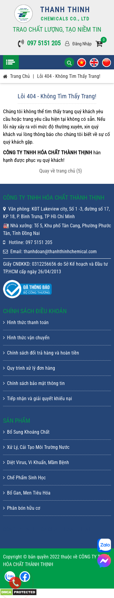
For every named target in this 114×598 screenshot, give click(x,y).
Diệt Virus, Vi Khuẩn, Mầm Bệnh (36, 462)
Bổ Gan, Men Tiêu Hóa (26, 493)
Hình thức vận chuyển (26, 338)
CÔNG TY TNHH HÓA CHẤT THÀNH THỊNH (47, 529)
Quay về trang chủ (60, 171)
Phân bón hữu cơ (21, 508)
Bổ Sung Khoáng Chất (26, 432)
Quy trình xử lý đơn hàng (29, 368)
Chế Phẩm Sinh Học (24, 478)
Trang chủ (20, 76)
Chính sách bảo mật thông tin (34, 383)
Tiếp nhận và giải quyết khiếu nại (37, 398)
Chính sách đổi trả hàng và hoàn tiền (41, 353)
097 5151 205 (43, 43)
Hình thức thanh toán (26, 322)
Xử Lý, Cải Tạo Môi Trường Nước (36, 447)
